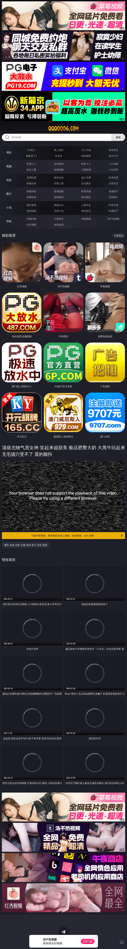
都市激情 (31, 205)
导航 (9, 221)
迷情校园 (31, 210)
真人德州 (59, 150)
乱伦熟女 (86, 183)
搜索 (118, 137)
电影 (9, 180)
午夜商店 (59, 218)
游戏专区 (113, 150)
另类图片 (113, 197)
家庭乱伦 (59, 205)
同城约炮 (31, 218)
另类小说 (59, 210)
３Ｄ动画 (113, 163)
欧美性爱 (113, 177)
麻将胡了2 (31, 155)
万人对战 (86, 150)
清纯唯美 (59, 197)
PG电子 (31, 150)
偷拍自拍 (59, 177)
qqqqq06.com (63, 128)
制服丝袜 (31, 183)
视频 (9, 166)
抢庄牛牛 (113, 155)
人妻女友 (86, 205)
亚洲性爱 (31, 177)
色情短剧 (59, 224)
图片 (9, 194)
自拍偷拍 (59, 163)
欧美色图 (86, 191)
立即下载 (87, 941)
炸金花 (58, 155)
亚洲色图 (59, 191)
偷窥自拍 (31, 191)
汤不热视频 (113, 218)
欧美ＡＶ (86, 163)
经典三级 (59, 183)
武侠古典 (113, 205)
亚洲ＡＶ (31, 163)
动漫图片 (113, 191)
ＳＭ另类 (113, 169)
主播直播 (86, 169)
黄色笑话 (86, 210)
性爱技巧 (113, 210)
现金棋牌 (86, 155)
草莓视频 (86, 218)
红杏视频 (31, 224)
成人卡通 (86, 177)
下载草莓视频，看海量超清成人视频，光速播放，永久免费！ (77, 536)
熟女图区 (86, 197)
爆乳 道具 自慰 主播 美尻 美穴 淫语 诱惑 (25, 545)
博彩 (9, 152)
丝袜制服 (59, 169)
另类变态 (113, 183)
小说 (9, 207)
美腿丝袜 (31, 197)
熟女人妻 (31, 169)
